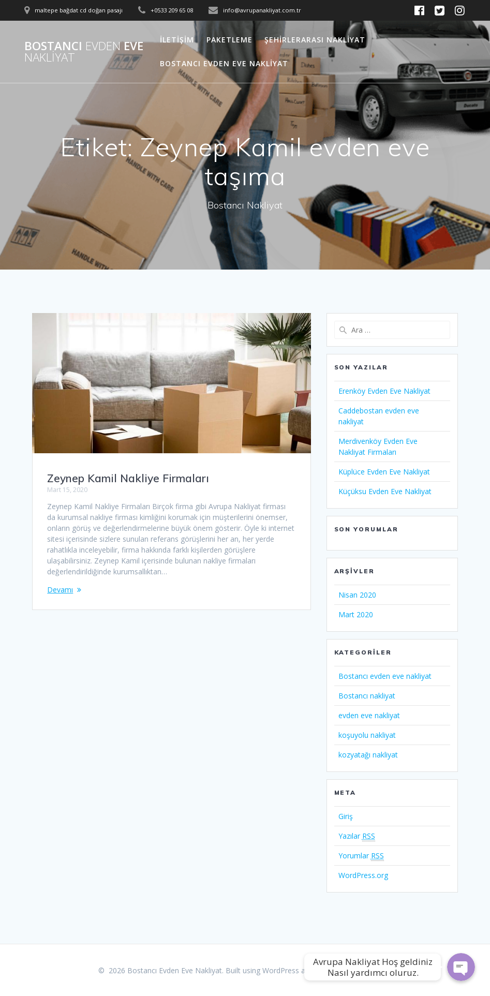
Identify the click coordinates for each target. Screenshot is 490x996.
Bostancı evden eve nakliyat (385, 676)
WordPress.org (363, 875)
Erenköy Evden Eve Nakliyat (384, 391)
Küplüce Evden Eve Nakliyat (384, 472)
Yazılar (356, 836)
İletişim (177, 39)
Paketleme (229, 39)
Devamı (60, 589)
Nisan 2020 (357, 595)
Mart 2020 (355, 614)
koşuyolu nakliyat (367, 735)
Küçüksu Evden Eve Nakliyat (385, 491)
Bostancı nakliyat (366, 696)
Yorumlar (361, 856)
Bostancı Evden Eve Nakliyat (224, 63)
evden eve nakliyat (369, 715)
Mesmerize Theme (360, 970)
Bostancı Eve (83, 52)
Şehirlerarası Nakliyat (314, 39)
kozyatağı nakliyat (368, 755)
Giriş (345, 816)
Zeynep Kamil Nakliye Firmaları (128, 478)
